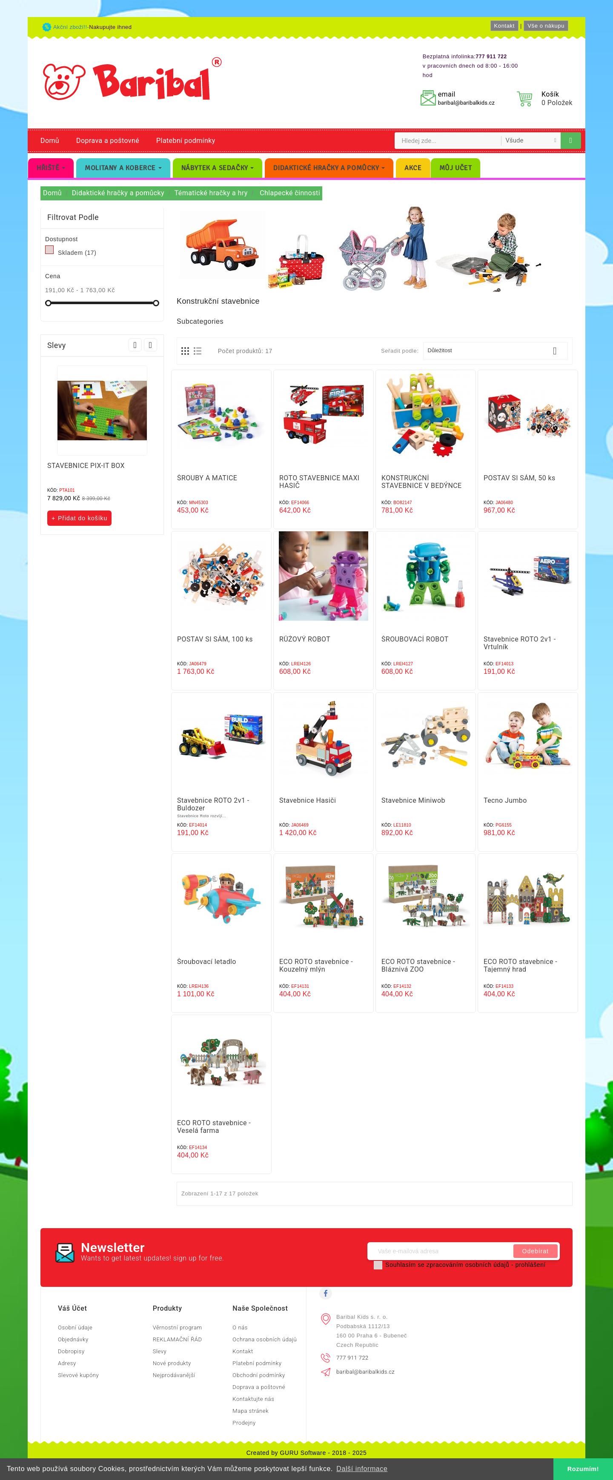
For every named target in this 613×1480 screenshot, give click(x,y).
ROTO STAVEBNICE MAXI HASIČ (319, 482)
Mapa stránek (250, 1411)
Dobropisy (71, 1351)
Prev (135, 344)
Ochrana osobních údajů (264, 1339)
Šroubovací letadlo (206, 962)
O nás (240, 1327)
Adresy (67, 1363)
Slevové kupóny (78, 1375)
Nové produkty (172, 1363)
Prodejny (244, 1423)
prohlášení (531, 1264)
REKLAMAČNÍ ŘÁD (177, 1339)
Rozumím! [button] (583, 1469)
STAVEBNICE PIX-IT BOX (86, 466)
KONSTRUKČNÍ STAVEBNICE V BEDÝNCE (421, 482)
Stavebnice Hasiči (307, 800)
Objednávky (73, 1339)
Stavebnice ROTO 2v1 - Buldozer (213, 804)
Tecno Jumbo (505, 800)
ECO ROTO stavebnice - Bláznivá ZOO (418, 965)
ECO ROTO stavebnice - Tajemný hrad (520, 965)
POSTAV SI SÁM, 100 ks (215, 639)
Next (150, 344)
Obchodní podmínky (258, 1375)
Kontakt (504, 26)
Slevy (160, 1351)
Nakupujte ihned (110, 27)
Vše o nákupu (545, 26)
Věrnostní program (177, 1327)
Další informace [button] (361, 1468)
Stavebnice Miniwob (413, 800)
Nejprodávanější (174, 1375)
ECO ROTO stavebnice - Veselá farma (214, 1127)
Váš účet (72, 1308)
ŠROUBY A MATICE (207, 478)
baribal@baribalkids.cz (466, 103)
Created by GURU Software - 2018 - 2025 (306, 1452)
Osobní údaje (75, 1327)
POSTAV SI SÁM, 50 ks (520, 478)
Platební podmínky (185, 141)
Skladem (77, 252)
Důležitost (496, 350)
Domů (49, 141)
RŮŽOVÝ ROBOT (304, 639)
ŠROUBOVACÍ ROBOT (415, 639)
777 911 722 (352, 1358)
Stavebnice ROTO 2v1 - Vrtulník (520, 643)
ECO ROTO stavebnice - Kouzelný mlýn (316, 965)
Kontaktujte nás (253, 1399)
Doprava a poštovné (107, 141)
